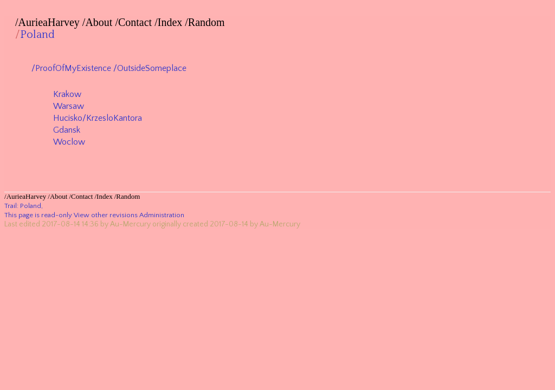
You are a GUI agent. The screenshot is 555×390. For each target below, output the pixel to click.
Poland (37, 35)
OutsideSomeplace (151, 68)
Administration (161, 215)
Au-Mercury (130, 224)
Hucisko (67, 118)
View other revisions (106, 215)
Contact (135, 22)
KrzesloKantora (114, 118)
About (98, 22)
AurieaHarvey (49, 22)
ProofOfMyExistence (73, 68)
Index (170, 22)
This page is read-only (38, 215)
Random (206, 22)
